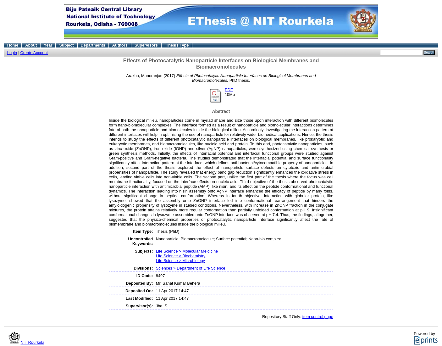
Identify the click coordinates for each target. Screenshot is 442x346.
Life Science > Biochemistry (181, 256)
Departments (93, 45)
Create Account (34, 52)
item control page (317, 316)
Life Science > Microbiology (180, 260)
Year (48, 45)
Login (12, 52)
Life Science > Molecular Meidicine (187, 251)
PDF (229, 89)
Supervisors (146, 45)
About (31, 45)
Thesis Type (177, 45)
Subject (66, 45)
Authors (120, 45)
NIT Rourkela (32, 342)
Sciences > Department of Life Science (190, 268)
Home (13, 45)
